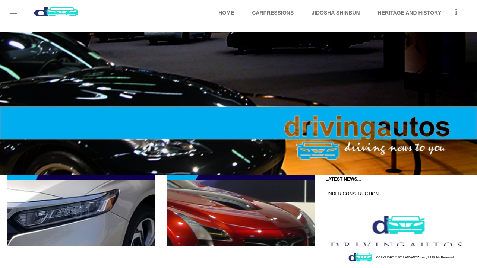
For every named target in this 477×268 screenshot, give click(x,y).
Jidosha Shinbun (336, 13)
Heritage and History (409, 13)
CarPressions (273, 13)
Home (226, 13)
